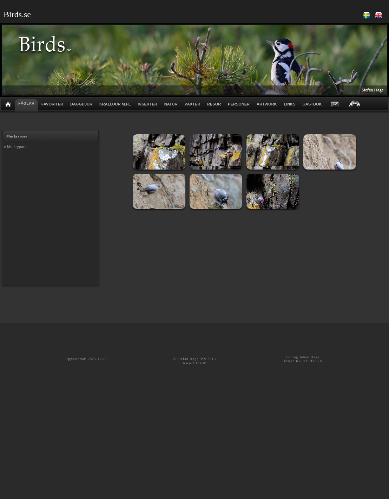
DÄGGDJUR (81, 104)
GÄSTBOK (312, 104)
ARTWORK (267, 104)
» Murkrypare (15, 147)
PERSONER (239, 104)
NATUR (171, 104)
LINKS (289, 104)
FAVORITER (52, 104)
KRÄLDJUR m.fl (115, 104)
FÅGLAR (26, 103)
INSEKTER (147, 104)
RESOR (214, 104)
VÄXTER (192, 104)
